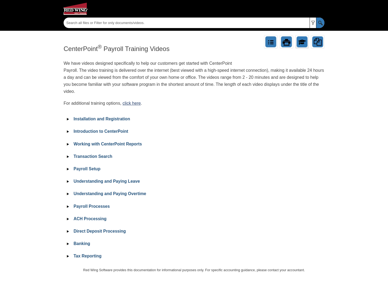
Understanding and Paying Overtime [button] (105, 193)
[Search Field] (194, 23)
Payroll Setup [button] (83, 169)
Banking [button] (77, 243)
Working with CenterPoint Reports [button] (103, 144)
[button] (313, 23)
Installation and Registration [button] (97, 119)
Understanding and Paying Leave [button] (102, 181)
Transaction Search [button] (88, 156)
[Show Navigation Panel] (321, 8)
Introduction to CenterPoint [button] (96, 131)
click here (132, 103)
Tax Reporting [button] (83, 256)
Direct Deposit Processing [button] (95, 231)
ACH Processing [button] (85, 218)
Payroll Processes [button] (87, 206)
